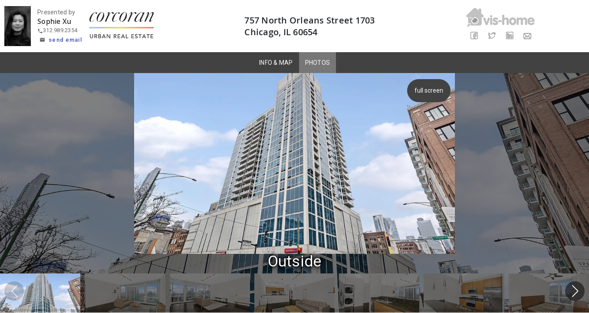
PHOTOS (317, 62)
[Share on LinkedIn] (509, 35)
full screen (428, 90)
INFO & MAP (276, 62)
